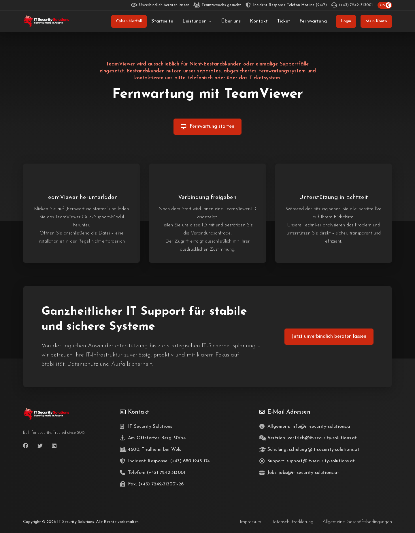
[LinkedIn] (54, 446)
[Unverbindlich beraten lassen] (160, 5)
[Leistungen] (197, 21)
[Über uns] (230, 21)
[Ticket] (283, 21)
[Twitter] (40, 446)
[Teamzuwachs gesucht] (217, 5)
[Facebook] (25, 446)
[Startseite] (162, 21)
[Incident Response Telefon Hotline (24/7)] (286, 5)
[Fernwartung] (313, 21)
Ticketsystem (264, 78)
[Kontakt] (258, 21)
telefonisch (200, 78)
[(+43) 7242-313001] (352, 5)
